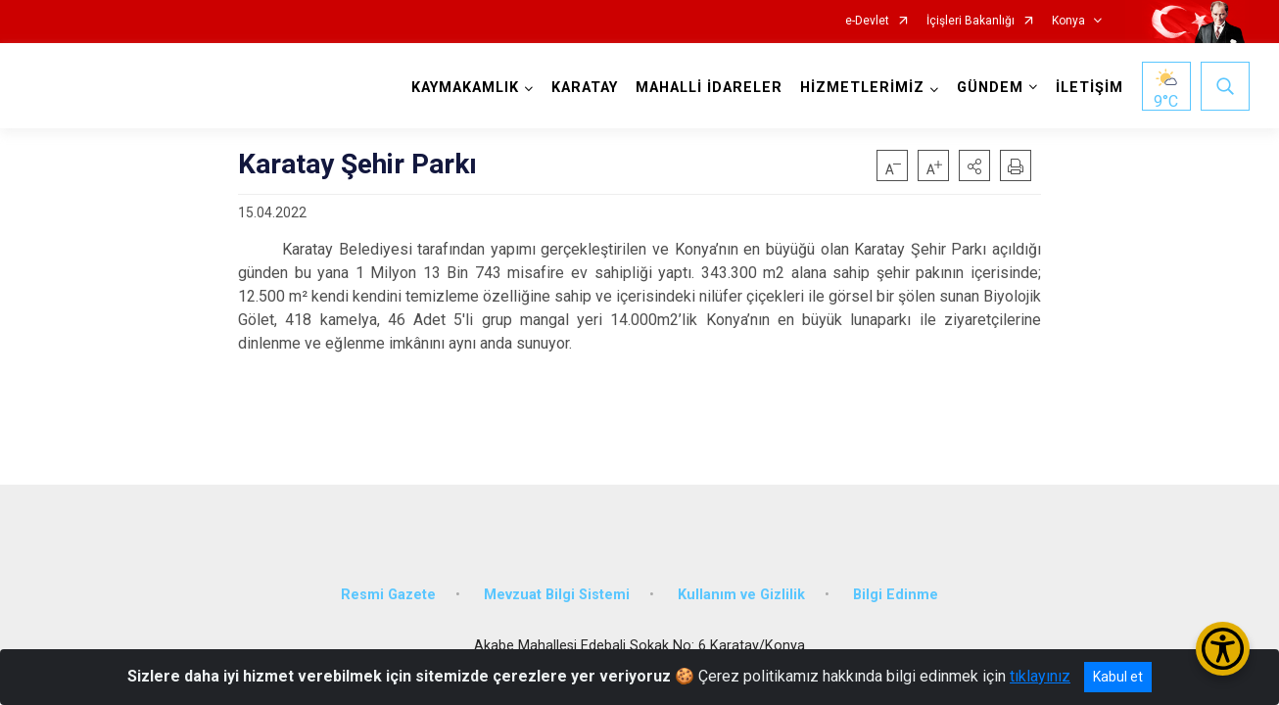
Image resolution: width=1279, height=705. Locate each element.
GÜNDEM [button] (990, 87)
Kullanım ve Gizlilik (741, 595)
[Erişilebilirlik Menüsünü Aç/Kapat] (1223, 649)
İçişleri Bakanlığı (970, 21)
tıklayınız (1040, 676)
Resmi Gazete (388, 595)
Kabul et (1118, 676)
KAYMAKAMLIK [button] (465, 87)
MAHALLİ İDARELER (709, 87)
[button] (974, 165)
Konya (1068, 21)
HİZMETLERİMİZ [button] (862, 87)
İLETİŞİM (1089, 87)
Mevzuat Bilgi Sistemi (557, 595)
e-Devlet (867, 21)
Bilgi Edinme (895, 595)
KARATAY (584, 87)
